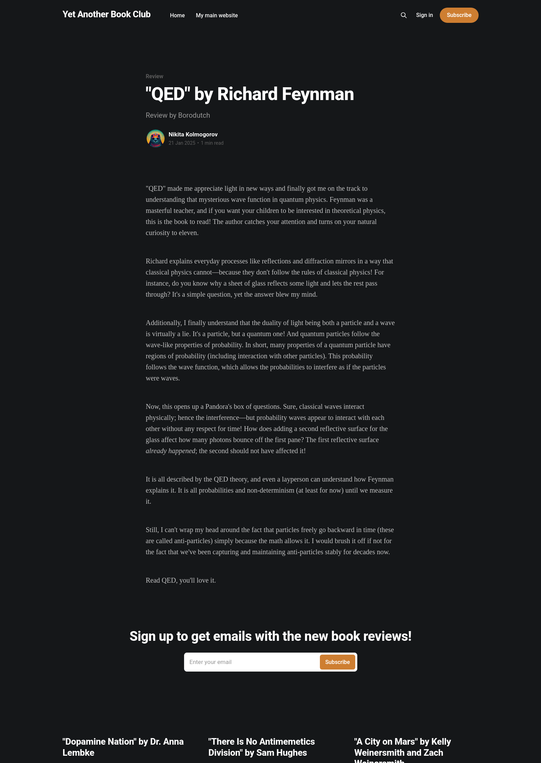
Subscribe (459, 15)
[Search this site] (403, 15)
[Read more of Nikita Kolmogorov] (155, 138)
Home (177, 15)
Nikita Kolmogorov (193, 134)
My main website (217, 15)
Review (155, 76)
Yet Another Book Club (107, 14)
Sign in (424, 15)
